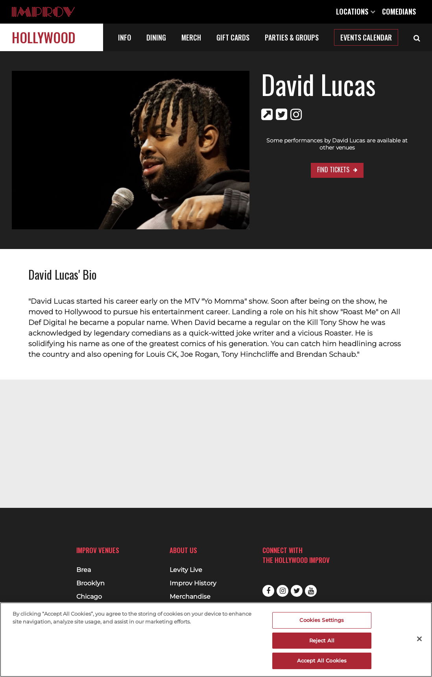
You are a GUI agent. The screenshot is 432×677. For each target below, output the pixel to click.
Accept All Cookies (322, 660)
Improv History (193, 583)
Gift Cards (232, 37)
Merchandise (190, 597)
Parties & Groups (292, 37)
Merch (191, 37)
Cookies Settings (321, 620)
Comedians (399, 11)
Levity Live (186, 570)
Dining (156, 37)
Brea (83, 570)
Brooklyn (90, 583)
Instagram (282, 591)
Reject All (321, 640)
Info (124, 37)
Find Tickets (317, 162)
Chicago (89, 597)
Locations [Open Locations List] (355, 11)
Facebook (268, 591)
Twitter (297, 591)
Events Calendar (366, 37)
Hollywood (44, 37)
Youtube (311, 591)
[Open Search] (417, 37)
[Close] (419, 638)
